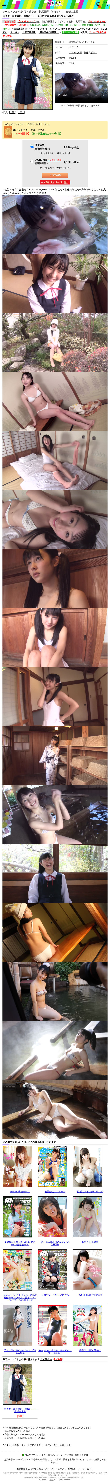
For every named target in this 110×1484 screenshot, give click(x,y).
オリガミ (14, 32)
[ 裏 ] (21, 112)
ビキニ (93, 52)
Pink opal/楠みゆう (20, 1191)
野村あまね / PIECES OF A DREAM (55, 1243)
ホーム (6, 11)
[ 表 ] (12, 112)
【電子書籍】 (29, 32)
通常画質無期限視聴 (42, 147)
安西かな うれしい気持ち (55, 1294)
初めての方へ (29, 1455)
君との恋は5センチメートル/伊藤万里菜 (20, 1351)
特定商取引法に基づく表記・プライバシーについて (41, 1469)
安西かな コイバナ (55, 1191)
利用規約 (72, 1469)
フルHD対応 (19, 11)
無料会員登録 (81, 1455)
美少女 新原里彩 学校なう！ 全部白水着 (21, 1410)
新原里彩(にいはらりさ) (81, 41)
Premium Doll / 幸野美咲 (90, 1294)
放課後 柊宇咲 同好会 (90, 1350)
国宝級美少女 (20, 28)
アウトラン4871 (38, 28)
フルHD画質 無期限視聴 (48, 162)
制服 (86, 52)
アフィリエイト (85, 1469)
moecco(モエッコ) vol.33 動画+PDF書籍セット (20, 1243)
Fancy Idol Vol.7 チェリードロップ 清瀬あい (55, 1351)
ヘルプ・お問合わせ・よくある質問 (56, 1455)
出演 (59, 41)
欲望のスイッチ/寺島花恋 (90, 1191)
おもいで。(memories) (62, 28)
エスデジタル (84, 28)
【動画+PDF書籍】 (49, 32)
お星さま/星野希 (90, 1241)
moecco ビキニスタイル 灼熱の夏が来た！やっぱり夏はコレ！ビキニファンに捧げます (20, 1297)
